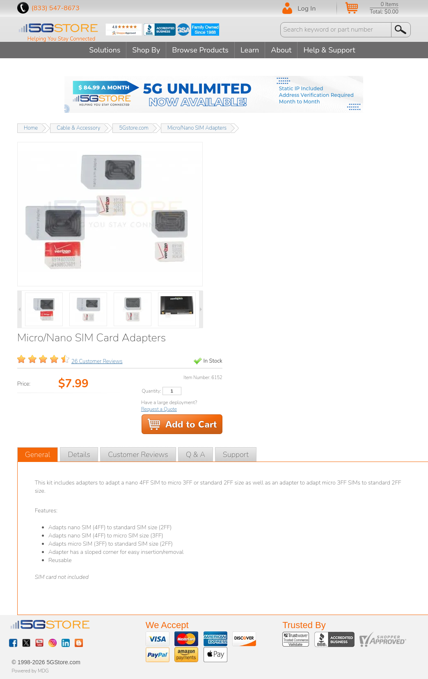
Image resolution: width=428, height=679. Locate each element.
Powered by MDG (30, 671)
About (281, 50)
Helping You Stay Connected (61, 39)
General (37, 455)
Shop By (146, 50)
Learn (249, 50)
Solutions (104, 50)
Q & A (195, 455)
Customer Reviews (138, 455)
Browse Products (200, 50)
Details (79, 455)
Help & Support (329, 50)
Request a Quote (159, 409)
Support (236, 455)
